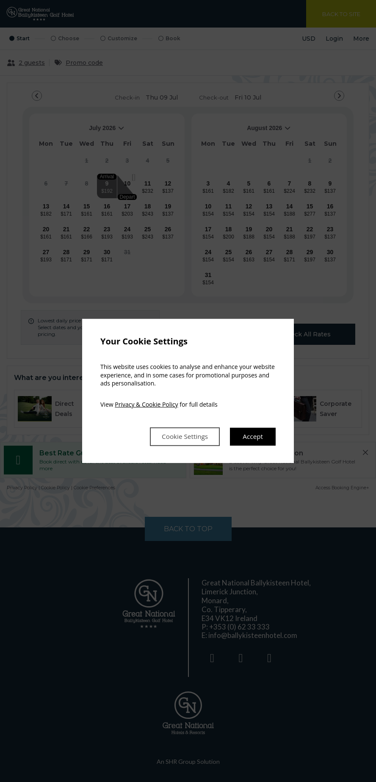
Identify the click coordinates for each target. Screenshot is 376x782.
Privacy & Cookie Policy (146, 404)
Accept (252, 436)
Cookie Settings (182, 436)
